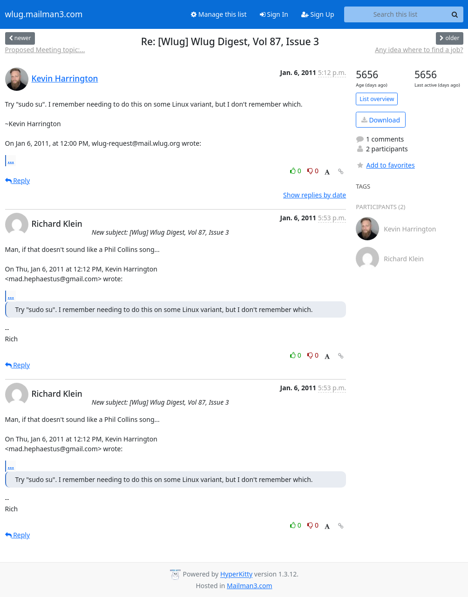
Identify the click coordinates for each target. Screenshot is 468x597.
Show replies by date (314, 194)
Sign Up (317, 14)
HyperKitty (236, 574)
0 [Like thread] (296, 170)
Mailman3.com (249, 585)
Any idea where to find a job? (419, 49)
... (11, 160)
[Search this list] (395, 14)
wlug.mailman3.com (44, 14)
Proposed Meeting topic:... (45, 49)
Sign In (274, 14)
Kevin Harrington (65, 78)
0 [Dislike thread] (313, 170)
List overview (376, 99)
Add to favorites (385, 165)
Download (380, 119)
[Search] (455, 14)
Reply (17, 180)
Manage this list (219, 14)
